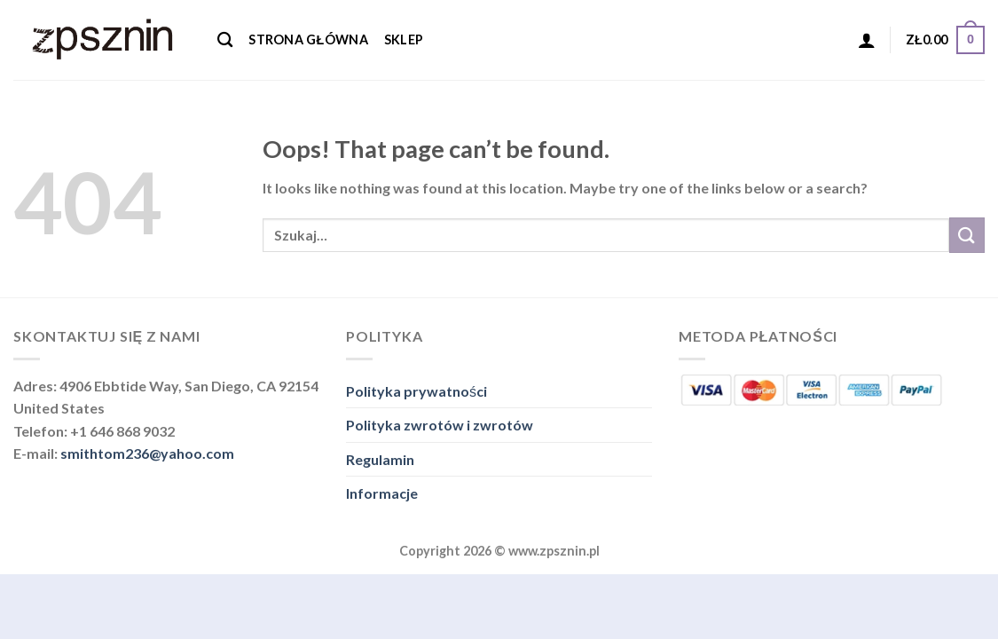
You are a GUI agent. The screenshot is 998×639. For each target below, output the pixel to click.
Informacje (382, 493)
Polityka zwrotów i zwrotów (439, 424)
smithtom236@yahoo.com (147, 453)
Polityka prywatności (416, 391)
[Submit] (967, 234)
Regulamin (380, 459)
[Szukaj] (224, 40)
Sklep (403, 39)
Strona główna (308, 39)
